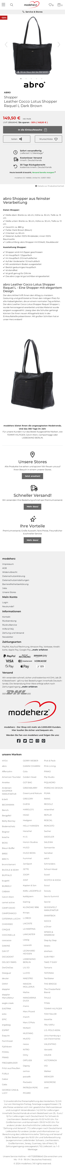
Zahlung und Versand (13, 633)
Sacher (47, 831)
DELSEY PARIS (9, 962)
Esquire (6, 1035)
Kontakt (6, 617)
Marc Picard (29, 1011)
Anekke (6, 782)
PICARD (27, 1093)
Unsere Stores (9, 592)
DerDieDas (7, 967)
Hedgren (27, 820)
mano (26, 1006)
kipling (26, 901)
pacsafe (27, 1076)
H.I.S (25, 836)
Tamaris (48, 967)
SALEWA (48, 842)
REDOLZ (48, 804)
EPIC (4, 1019)
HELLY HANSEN (31, 825)
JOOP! (26, 874)
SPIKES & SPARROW (49, 933)
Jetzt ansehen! (32, 476)
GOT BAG (27, 782)
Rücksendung (9, 621)
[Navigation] (4, 5)
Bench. (5, 810)
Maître (26, 992)
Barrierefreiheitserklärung (15, 584)
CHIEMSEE (7, 924)
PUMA (47, 793)
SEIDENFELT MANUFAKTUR (51, 909)
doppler (6, 989)
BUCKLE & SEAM (10, 870)
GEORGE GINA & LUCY (10, 1091)
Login (5, 602)
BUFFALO (7, 875)
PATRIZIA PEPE (30, 1087)
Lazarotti (27, 945)
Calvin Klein (8, 897)
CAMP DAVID (8, 907)
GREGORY (28, 798)
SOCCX (47, 921)
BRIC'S (5, 859)
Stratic (47, 945)
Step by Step (50, 940)
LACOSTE (27, 923)
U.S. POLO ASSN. (52, 1030)
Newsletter (7, 637)
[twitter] (26, 741)
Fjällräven (7, 1046)
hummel (27, 858)
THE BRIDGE (50, 984)
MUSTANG (28, 1033)
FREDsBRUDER (9, 1063)
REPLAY (48, 815)
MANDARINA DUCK (29, 999)
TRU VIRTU (49, 1024)
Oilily (25, 1055)
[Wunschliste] (51, 4)
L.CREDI (27, 918)
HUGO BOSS (29, 853)
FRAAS (5, 1057)
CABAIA (6, 891)
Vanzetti (48, 1049)
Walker (47, 1071)
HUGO (26, 847)
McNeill (27, 1027)
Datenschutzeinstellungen (15, 580)
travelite (48, 1019)
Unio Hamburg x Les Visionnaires (52, 1037)
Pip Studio (49, 777)
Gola (25, 771)
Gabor (5, 1079)
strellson (48, 951)
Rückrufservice (9, 625)
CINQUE (6, 929)
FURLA (5, 1073)
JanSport (27, 863)
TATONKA (49, 973)
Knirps (26, 912)
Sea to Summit (51, 896)
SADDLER (49, 836)
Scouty (47, 891)
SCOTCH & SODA (52, 880)
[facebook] (20, 741)
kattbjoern (28, 896)
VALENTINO (50, 1044)
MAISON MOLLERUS (28, 985)
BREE (5, 853)
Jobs (4, 588)
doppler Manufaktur (8, 996)
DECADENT (8, 956)
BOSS (5, 842)
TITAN (47, 1003)
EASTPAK (6, 1008)
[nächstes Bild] (58, 44)
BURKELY (6, 886)
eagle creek (8, 1003)
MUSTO (26, 1038)
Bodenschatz (8, 826)
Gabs (4, 1084)
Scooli (47, 874)
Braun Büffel (8, 848)
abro (7, 92)
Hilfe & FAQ (8, 629)
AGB (4, 568)
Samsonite (49, 847)
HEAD (26, 815)
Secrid (47, 901)
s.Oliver (47, 926)
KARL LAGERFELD (32, 891)
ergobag (6, 1024)
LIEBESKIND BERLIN (29, 960)
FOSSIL (5, 1052)
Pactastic (27, 1082)
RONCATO (49, 825)
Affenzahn (7, 771)
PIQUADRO (49, 782)
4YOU (5, 760)
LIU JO (26, 967)
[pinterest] (45, 741)
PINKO (47, 771)
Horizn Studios (30, 842)
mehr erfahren (40, 649)
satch (46, 858)
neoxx (26, 1044)
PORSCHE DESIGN (53, 787)
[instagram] (39, 741)
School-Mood (50, 869)
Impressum (8, 564)
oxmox (26, 1071)
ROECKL (48, 820)
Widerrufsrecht (9, 572)
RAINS (47, 798)
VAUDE (47, 1055)
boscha (5, 837)
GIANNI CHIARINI (31, 766)
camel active (8, 902)
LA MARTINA (29, 929)
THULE (47, 997)
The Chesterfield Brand (52, 990)
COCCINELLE (8, 935)
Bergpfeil (6, 815)
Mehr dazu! (32, 506)
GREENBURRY (30, 787)
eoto (4, 1014)
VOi (46, 1065)
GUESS (26, 804)
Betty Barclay (8, 821)
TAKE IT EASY (50, 962)
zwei (46, 1087)
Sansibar (48, 853)
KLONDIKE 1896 (31, 907)
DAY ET (5, 951)
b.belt (5, 799)
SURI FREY (49, 956)
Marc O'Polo (29, 1022)
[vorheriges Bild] (6, 44)
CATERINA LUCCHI (11, 918)
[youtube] (32, 741)
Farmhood (7, 1041)
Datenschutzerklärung (13, 576)
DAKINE (6, 945)
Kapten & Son (29, 885)
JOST (25, 880)
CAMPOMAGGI (9, 913)
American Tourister (11, 777)
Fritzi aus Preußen (11, 1068)
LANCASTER (29, 934)
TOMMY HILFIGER (53, 1008)
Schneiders (49, 863)
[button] (48, 139)
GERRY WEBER (30, 760)
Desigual (6, 973)
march (26, 1017)
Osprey (26, 1065)
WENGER (49, 1076)
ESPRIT (5, 1030)
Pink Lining (50, 766)
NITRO (26, 1049)
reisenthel (49, 809)
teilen (16, 139)
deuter (5, 978)
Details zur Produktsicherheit (49, 186)
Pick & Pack (50, 760)
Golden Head (29, 777)
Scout (47, 885)
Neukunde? (8, 606)
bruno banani (9, 864)
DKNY (5, 984)
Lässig (26, 939)
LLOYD (26, 973)
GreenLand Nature (32, 793)
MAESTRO (28, 978)
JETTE (26, 869)
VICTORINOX (50, 1060)
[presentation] (12, 5)
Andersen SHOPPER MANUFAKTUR (9, 790)
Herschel (27, 831)
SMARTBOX (50, 915)
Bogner (5, 831)
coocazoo (6, 940)
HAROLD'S (28, 809)
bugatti (5, 880)
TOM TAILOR (50, 1014)
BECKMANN (8, 804)
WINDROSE (50, 1082)
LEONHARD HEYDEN (29, 952)
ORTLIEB (27, 1060)
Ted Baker (49, 978)
